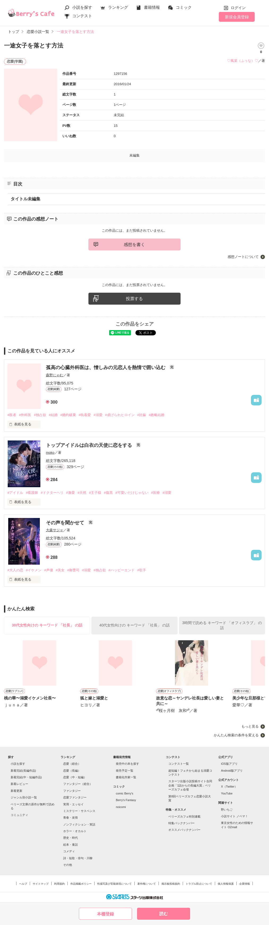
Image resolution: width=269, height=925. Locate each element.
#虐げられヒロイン (120, 415)
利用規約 (59, 883)
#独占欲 (40, 415)
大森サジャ (54, 530)
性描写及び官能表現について (114, 883)
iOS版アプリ (229, 763)
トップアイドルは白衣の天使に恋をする (89, 445)
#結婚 (53, 415)
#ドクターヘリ (52, 493)
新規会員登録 (237, 17)
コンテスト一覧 (178, 763)
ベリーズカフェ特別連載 (184, 816)
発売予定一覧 (124, 770)
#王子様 (95, 493)
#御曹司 (73, 570)
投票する (134, 298)
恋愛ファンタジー (75, 797)
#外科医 (25, 415)
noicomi (121, 807)
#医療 (155, 493)
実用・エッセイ (73, 804)
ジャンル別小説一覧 (24, 797)
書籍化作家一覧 (126, 777)
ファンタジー (72, 790)
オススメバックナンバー (184, 829)
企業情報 (244, 883)
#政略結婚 (156, 415)
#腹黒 (108, 493)
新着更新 (16, 790)
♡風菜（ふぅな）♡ (242, 61)
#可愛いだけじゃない (132, 493)
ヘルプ (23, 883)
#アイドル (15, 493)
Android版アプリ (232, 770)
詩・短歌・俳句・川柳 (77, 858)
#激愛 (70, 493)
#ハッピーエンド (122, 570)
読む (163, 913)
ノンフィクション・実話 (79, 824)
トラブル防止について (199, 883)
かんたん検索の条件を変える (236, 735)
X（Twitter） (229, 786)
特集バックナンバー (181, 823)
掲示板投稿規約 (170, 883)
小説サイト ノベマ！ (234, 816)
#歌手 (141, 570)
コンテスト (82, 16)
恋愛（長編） (72, 770)
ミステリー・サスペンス (79, 810)
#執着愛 (85, 415)
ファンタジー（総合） (77, 783)
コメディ (69, 851)
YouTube (226, 793)
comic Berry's (124, 793)
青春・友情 (70, 817)
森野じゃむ (54, 375)
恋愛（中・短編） (75, 777)
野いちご (227, 809)
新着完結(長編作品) (23, 770)
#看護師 (32, 493)
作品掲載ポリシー (81, 883)
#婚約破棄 (68, 415)
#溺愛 (97, 415)
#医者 (11, 415)
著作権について (146, 883)
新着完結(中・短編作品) (26, 777)
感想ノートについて (243, 257)
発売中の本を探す (127, 763)
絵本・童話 (70, 844)
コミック (184, 7)
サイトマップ (41, 883)
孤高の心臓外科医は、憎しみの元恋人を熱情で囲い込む (106, 367)
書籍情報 (152, 7)
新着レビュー (19, 783)
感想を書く (134, 244)
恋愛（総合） (72, 763)
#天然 (82, 493)
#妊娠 (141, 415)
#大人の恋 (15, 570)
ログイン (238, 8)
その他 (67, 864)
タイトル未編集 (25, 199)
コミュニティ (19, 814)
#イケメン (33, 570)
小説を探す (82, 7)
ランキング (118, 7)
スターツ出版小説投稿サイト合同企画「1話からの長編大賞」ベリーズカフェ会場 (190, 785)
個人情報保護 (226, 883)
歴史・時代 (70, 837)
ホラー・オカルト (75, 831)
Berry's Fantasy (126, 800)
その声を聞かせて (66, 522)
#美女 (60, 570)
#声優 (48, 570)
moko (50, 453)
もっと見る (250, 726)
